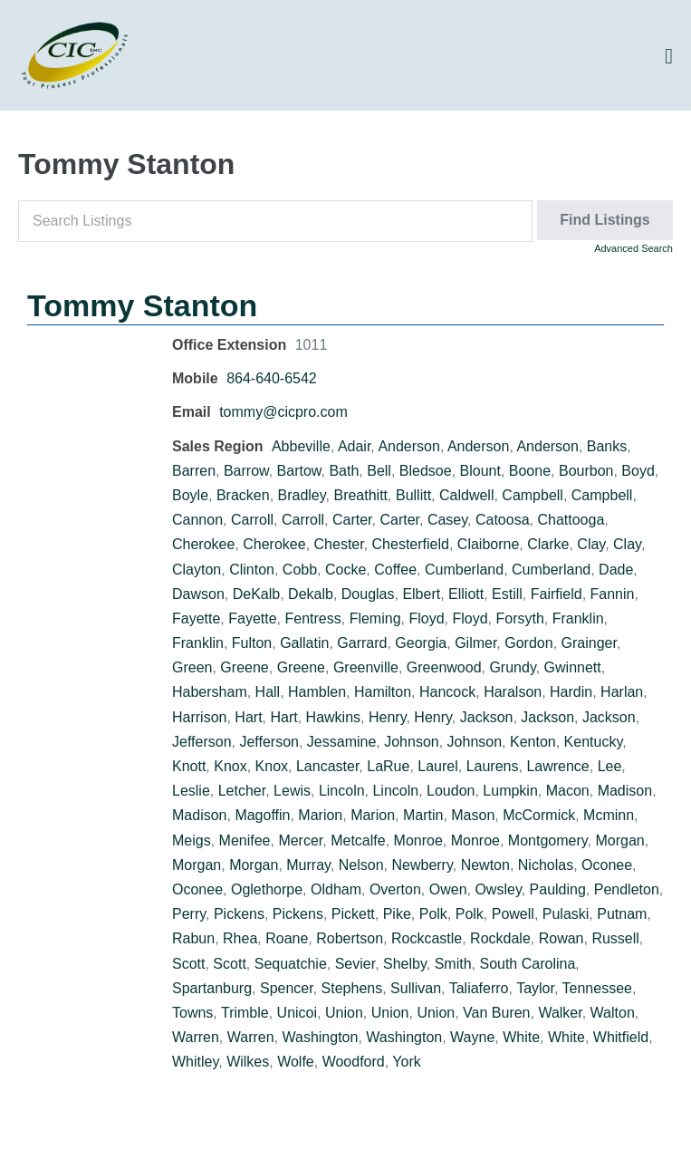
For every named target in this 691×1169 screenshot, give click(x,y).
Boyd (637, 470)
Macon (568, 790)
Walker (559, 1012)
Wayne (472, 1037)
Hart (248, 717)
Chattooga (570, 519)
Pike (397, 914)
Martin (423, 815)
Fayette (196, 618)
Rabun (193, 938)
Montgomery (548, 840)
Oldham (336, 889)
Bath (344, 470)
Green (192, 667)
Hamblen (317, 692)
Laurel (437, 766)
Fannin (612, 594)
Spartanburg (212, 988)
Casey (447, 519)
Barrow (246, 470)
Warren (195, 1037)
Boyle (190, 495)
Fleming (375, 618)
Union (344, 1012)
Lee (610, 766)
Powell (513, 914)
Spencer (286, 988)
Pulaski (566, 914)
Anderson (409, 446)
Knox (230, 766)
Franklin (578, 618)
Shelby (405, 963)
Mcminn (608, 815)
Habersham (209, 692)
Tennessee (597, 988)
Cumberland (464, 569)
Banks (607, 446)
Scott (188, 963)
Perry (189, 914)
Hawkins (333, 717)
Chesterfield (410, 544)
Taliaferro (479, 988)
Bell (379, 470)
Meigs (191, 840)
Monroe (418, 840)
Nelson (361, 865)
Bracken (243, 495)
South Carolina (527, 963)
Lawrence (557, 766)
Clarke (548, 544)
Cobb (300, 569)
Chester (339, 544)
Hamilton (382, 692)
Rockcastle (426, 938)
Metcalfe (358, 840)
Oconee (606, 865)
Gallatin (304, 643)
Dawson (198, 594)
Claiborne (488, 544)
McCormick (539, 815)
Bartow (299, 470)
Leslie (191, 790)
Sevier (355, 963)
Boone (530, 470)
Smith (453, 963)
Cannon (197, 519)
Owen (448, 889)
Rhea (240, 938)
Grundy (512, 667)
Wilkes (247, 1061)
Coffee (395, 569)
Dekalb (310, 594)
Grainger (589, 643)
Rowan (561, 938)
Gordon (528, 643)
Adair (354, 446)
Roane (286, 938)
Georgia (420, 643)
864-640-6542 (271, 378)
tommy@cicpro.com (283, 412)
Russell (614, 938)
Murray (308, 865)
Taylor (535, 988)
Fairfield (556, 594)
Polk (433, 914)
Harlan (621, 692)
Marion (320, 815)
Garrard (362, 643)
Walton (612, 1012)
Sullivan (415, 988)
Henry (388, 717)
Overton (395, 889)
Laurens (492, 766)
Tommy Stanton (142, 305)
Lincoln (342, 790)
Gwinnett (572, 667)
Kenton (533, 741)
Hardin (571, 692)
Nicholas (545, 865)
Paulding (558, 889)
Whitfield (620, 1037)
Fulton (252, 643)
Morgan (619, 840)
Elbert (421, 594)
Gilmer (475, 643)
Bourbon (586, 470)
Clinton (251, 569)
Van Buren (496, 1012)
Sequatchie (290, 963)
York (406, 1061)
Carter (352, 519)
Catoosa (502, 519)
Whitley (195, 1061)
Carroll (252, 519)
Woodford (353, 1061)
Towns (192, 1012)
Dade (616, 569)
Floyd (426, 618)
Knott (189, 766)
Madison (625, 790)
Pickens (239, 914)
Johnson (411, 741)
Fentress (313, 618)
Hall (268, 692)
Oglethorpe (266, 889)
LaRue (388, 766)
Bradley (302, 495)
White (521, 1037)
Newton (485, 865)
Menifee (245, 840)
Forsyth (519, 618)
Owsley (498, 889)
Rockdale (500, 938)
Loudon (451, 790)
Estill (507, 594)
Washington (321, 1037)
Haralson (513, 692)
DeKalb (256, 594)
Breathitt (360, 495)
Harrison (199, 717)
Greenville (365, 667)
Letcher (241, 790)
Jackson (486, 717)
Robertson (349, 938)
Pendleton (626, 889)
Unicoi (297, 1012)
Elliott (466, 594)
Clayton (196, 569)
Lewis (292, 790)
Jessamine (341, 741)
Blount (480, 470)
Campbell (532, 495)
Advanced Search (633, 248)
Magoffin (262, 815)
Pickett (353, 914)
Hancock (447, 692)
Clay (591, 544)
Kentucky (593, 741)
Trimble (245, 1012)
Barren (194, 470)
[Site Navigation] (669, 56)
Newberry (421, 865)
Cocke (345, 569)
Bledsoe (425, 470)
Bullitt (413, 495)
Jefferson (202, 741)
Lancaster (327, 766)
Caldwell (466, 495)
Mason (472, 815)
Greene (244, 667)
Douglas (368, 594)
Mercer (300, 840)
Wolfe (295, 1061)
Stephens (352, 988)
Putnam (622, 914)
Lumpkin (510, 790)
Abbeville (301, 446)
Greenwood (444, 667)
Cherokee (203, 544)
